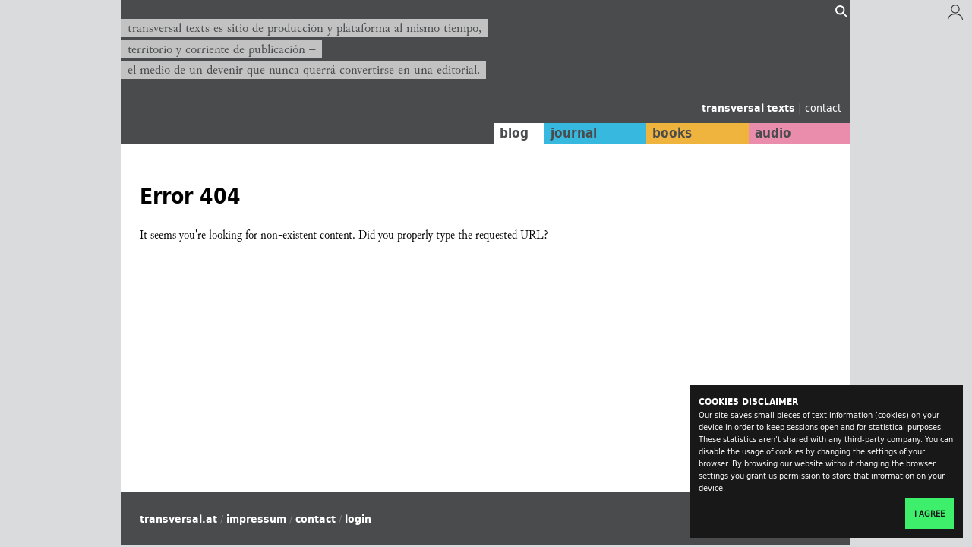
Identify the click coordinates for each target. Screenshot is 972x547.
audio (773, 133)
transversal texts (750, 108)
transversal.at (178, 519)
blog (514, 133)
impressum (256, 519)
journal (574, 133)
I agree (929, 513)
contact (823, 107)
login (358, 519)
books (672, 133)
